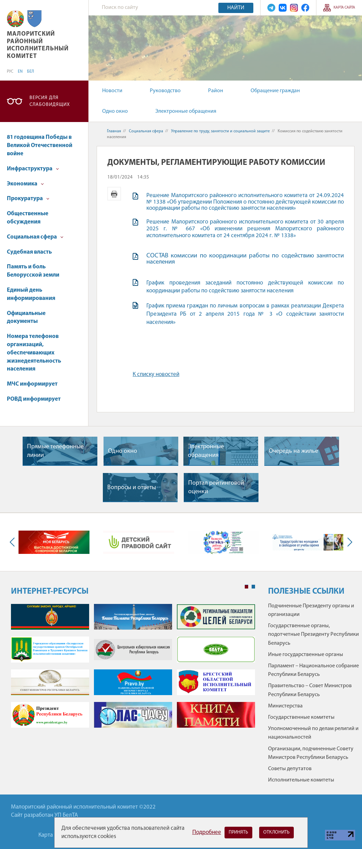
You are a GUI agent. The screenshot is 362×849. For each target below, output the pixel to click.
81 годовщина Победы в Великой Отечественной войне (39, 145)
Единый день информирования (31, 294)
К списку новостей (156, 374)
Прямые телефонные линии (55, 451)
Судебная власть (29, 252)
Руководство (165, 91)
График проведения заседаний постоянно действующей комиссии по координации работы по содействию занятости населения (245, 287)
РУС (10, 72)
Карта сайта (344, 8)
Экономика (25, 184)
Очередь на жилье (293, 451)
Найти (235, 8)
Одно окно (115, 111)
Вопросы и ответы (131, 487)
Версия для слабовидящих (49, 101)
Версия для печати (114, 194)
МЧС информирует (32, 384)
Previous (14, 542)
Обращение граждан (275, 91)
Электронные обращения (185, 111)
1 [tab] (246, 587)
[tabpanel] (133, 669)
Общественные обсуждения (27, 218)
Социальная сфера (35, 237)
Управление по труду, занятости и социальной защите (220, 131)
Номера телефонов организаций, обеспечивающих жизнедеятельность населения (34, 352)
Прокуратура (28, 199)
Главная (114, 131)
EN (20, 72)
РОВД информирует (34, 399)
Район (215, 91)
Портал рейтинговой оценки (216, 487)
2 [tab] (253, 587)
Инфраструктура (33, 169)
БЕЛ (30, 72)
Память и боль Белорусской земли (33, 271)
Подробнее (206, 832)
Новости (112, 91)
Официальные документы (26, 318)
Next (348, 542)
